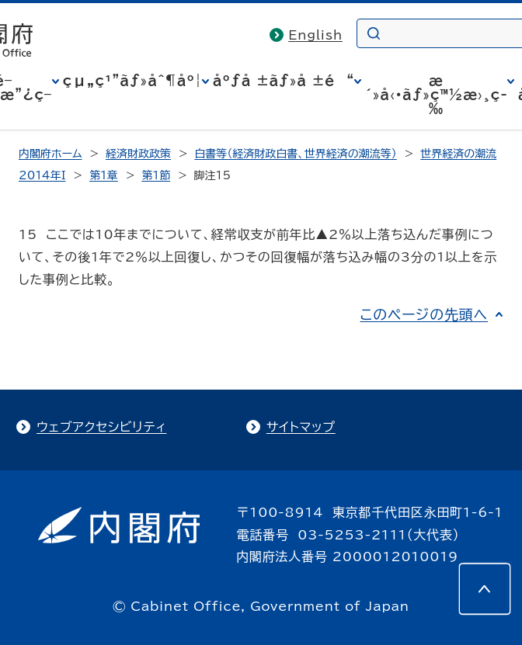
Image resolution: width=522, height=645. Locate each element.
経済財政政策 (138, 153)
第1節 (155, 175)
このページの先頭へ (424, 314)
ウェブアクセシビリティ (101, 427)
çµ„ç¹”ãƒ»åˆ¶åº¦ (132, 81)
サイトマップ (301, 427)
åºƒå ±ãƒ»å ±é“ (283, 81)
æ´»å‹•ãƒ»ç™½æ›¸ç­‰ (436, 95)
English (315, 35)
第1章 (103, 175)
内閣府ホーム (50, 153)
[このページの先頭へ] (485, 589)
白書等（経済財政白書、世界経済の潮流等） (295, 153)
